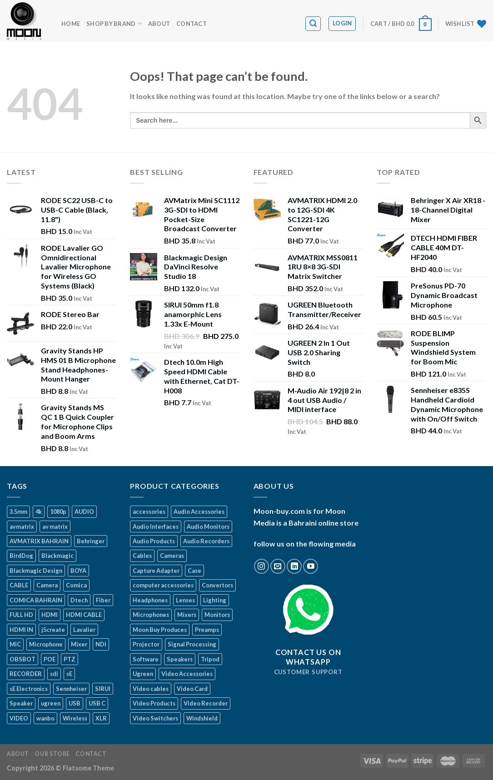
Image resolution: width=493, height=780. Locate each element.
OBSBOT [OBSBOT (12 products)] (22, 659)
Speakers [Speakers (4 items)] (180, 659)
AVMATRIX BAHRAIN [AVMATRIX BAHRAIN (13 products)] (39, 541)
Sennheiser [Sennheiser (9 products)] (71, 688)
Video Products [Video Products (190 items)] (154, 703)
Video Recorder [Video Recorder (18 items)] (206, 703)
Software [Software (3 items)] (146, 659)
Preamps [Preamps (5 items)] (207, 629)
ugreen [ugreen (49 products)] (50, 703)
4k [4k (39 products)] (38, 511)
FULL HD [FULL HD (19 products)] (21, 614)
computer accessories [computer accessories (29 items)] (163, 585)
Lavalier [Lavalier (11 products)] (84, 629)
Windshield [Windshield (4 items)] (202, 718)
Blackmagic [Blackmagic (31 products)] (57, 555)
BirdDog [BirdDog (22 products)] (21, 555)
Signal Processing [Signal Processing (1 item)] (192, 644)
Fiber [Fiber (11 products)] (103, 600)
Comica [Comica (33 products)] (76, 585)
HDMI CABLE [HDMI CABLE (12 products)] (84, 614)
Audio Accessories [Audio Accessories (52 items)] (199, 511)
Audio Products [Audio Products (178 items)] (154, 541)
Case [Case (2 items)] (194, 570)
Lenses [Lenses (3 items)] (185, 600)
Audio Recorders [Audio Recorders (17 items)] (206, 541)
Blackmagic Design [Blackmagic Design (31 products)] (36, 570)
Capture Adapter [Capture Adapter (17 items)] (156, 570)
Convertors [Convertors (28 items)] (217, 585)
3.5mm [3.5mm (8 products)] (18, 511)
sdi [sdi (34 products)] (54, 673)
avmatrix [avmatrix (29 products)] (22, 526)
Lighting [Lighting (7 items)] (214, 600)
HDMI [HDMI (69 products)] (49, 614)
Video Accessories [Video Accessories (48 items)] (187, 673)
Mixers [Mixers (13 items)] (186, 614)
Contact (191, 23)
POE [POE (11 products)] (49, 659)
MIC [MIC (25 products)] (15, 644)
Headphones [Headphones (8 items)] (150, 600)
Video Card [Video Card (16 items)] (192, 688)
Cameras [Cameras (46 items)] (172, 555)
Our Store (52, 753)
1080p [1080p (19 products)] (58, 511)
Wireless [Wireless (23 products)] (75, 718)
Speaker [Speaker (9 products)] (21, 703)
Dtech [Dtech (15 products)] (79, 600)
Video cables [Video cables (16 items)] (151, 688)
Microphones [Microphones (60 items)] (151, 614)
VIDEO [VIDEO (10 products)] (19, 718)
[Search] (313, 23)
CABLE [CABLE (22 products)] (19, 585)
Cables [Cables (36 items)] (142, 555)
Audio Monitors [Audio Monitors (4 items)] (208, 526)
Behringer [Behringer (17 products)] (91, 541)
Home (70, 23)
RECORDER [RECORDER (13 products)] (26, 673)
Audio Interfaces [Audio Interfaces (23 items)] (156, 526)
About (159, 23)
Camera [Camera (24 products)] (47, 585)
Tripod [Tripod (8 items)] (210, 659)
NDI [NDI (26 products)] (100, 644)
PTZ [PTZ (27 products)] (69, 659)
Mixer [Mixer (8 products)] (79, 644)
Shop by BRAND (114, 23)
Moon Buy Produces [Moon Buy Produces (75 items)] (160, 629)
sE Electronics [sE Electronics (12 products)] (29, 688)
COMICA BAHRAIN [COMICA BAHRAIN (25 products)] (36, 600)
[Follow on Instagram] (261, 566)
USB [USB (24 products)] (74, 703)
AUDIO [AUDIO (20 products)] (84, 511)
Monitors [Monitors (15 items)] (217, 614)
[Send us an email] (277, 566)
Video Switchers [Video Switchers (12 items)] (155, 718)
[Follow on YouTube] (310, 566)
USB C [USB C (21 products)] (97, 703)
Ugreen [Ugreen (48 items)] (143, 673)
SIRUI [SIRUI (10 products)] (102, 688)
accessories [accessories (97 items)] (149, 511)
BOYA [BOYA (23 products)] (78, 570)
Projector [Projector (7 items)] (146, 644)
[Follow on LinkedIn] (294, 566)
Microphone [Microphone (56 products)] (46, 644)
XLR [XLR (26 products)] (101, 718)
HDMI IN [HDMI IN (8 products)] (21, 629)
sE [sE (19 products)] (69, 673)
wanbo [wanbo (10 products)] (45, 718)
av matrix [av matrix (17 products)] (55, 526)
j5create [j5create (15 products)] (53, 629)
